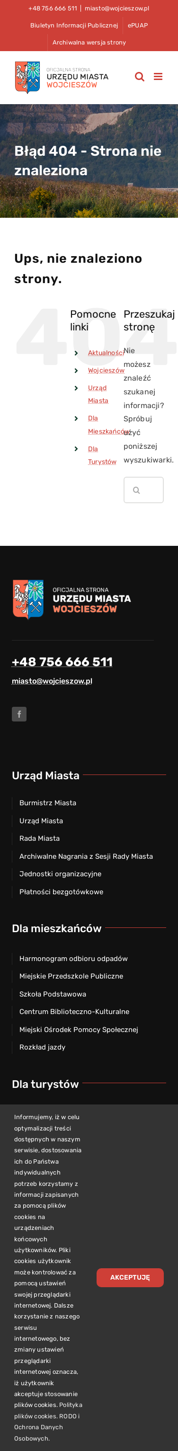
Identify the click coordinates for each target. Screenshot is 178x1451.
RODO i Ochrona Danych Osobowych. (47, 1427)
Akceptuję (130, 1277)
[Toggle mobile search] (139, 76)
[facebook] (19, 714)
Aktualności (106, 353)
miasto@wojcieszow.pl (117, 8)
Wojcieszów (106, 370)
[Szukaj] (137, 490)
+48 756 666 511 (62, 662)
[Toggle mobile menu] (159, 76)
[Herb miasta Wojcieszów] (73, 582)
